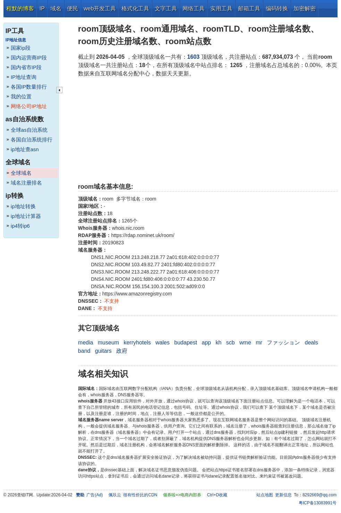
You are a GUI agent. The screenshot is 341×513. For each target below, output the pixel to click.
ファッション (283, 342)
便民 (72, 8)
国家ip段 (21, 48)
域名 (55, 8)
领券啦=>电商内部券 (182, 494)
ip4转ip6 (20, 226)
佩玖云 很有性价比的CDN (133, 494)
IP (42, 8)
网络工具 (193, 8)
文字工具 (166, 8)
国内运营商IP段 (29, 57)
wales (162, 342)
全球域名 (21, 173)
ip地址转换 (23, 206)
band (84, 351)
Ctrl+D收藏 (217, 494)
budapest (185, 342)
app (206, 342)
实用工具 (221, 8)
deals (311, 342)
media (85, 342)
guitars (103, 351)
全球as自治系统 (29, 130)
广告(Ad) (94, 494)
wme (245, 342)
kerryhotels (137, 342)
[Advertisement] (208, 130)
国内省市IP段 (26, 67)
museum (108, 342)
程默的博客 (20, 8)
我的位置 (21, 96)
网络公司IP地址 (29, 106)
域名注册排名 (26, 183)
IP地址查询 (23, 77)
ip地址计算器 (26, 216)
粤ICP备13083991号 (317, 502)
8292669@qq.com (319, 494)
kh (219, 342)
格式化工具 (135, 8)
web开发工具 (100, 8)
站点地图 (264, 494)
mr (259, 342)
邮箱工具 (249, 8)
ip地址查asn (25, 149)
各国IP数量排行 (29, 87)
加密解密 (304, 8)
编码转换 (277, 8)
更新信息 (283, 494)
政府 (121, 351)
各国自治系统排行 (31, 139)
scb (230, 342)
